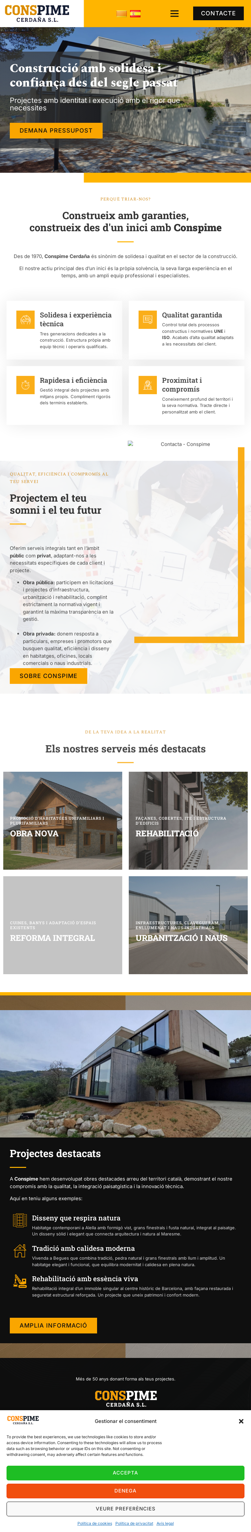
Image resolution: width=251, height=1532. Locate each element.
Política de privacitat (134, 1523)
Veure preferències (126, 1509)
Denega (125, 1491)
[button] (241, 1421)
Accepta (125, 1473)
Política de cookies (94, 1523)
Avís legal (165, 1523)
